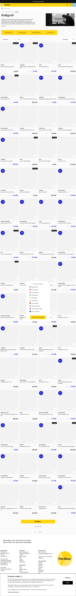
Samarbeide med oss (6, 562)
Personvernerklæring (6, 569)
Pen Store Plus (4, 559)
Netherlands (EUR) (34, 306)
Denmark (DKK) (33, 292)
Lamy (20, 568)
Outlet (21, 559)
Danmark (40, 564)
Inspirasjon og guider (6, 560)
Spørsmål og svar (5, 553)
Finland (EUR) (33, 295)
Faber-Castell (22, 569)
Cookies (3, 570)
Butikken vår (4, 556)
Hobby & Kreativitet (9, 11)
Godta (67, 582)
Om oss (2, 554)
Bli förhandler (4, 563)
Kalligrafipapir (22, 32)
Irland (39, 568)
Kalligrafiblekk (8, 32)
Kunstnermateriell (23, 552)
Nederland (41, 570)
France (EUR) (33, 300)
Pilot (20, 566)
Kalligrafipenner (36, 32)
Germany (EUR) (33, 303)
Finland (40, 565)
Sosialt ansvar (4, 564)
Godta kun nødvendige (13, 592)
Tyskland (40, 571)
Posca (21, 570)
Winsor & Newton (23, 572)
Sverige (40, 562)
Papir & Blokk (22, 556)
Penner (21, 555)
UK (39, 573)
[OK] (38, 8)
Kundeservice (4, 552)
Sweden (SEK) (33, 287)
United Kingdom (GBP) (35, 308)
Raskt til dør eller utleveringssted (38, 1)
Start (3, 11)
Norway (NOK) (33, 289)
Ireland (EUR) (33, 297)
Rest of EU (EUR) (34, 311)
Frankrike (40, 567)
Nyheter (21, 560)
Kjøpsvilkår (3, 567)
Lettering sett (50, 32)
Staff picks (22, 562)
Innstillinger (68, 577)
